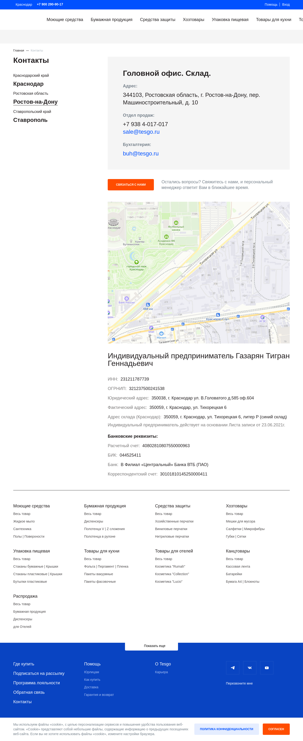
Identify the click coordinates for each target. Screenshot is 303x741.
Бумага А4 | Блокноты (242, 581)
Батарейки (234, 574)
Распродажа (25, 596)
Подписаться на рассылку (38, 673)
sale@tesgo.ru (141, 131)
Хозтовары (193, 19)
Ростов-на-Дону (35, 102)
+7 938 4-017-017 (145, 124)
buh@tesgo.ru (141, 153)
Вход (286, 4)
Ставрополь (30, 120)
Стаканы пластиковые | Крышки (37, 574)
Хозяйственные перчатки (174, 521)
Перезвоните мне (239, 683)
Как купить (92, 679)
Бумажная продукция (111, 19)
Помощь (271, 4)
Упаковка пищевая (230, 19)
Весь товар (21, 514)
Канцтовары (238, 551)
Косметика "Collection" (172, 574)
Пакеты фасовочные (100, 581)
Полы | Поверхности (28, 536)
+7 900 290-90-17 (50, 4)
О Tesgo (163, 664)
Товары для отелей (174, 551)
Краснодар (24, 4)
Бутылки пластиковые (30, 581)
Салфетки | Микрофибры (245, 529)
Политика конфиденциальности (226, 729)
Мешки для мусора (240, 521)
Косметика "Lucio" (169, 581)
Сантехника (22, 529)
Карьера (161, 672)
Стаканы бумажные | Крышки (35, 566)
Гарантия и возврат (99, 695)
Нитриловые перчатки (172, 536)
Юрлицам (91, 672)
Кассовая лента (238, 566)
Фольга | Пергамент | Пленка (106, 566)
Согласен (276, 729)
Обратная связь (29, 692)
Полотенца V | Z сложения (104, 529)
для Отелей (22, 627)
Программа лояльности (36, 683)
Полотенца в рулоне (100, 536)
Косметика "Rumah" (170, 566)
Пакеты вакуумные (98, 574)
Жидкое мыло (24, 521)
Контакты (22, 701)
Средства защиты (157, 19)
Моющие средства (65, 19)
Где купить (23, 664)
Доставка (91, 687)
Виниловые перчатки (171, 529)
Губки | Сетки (236, 536)
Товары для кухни (273, 19)
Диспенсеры (93, 521)
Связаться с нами (131, 184)
